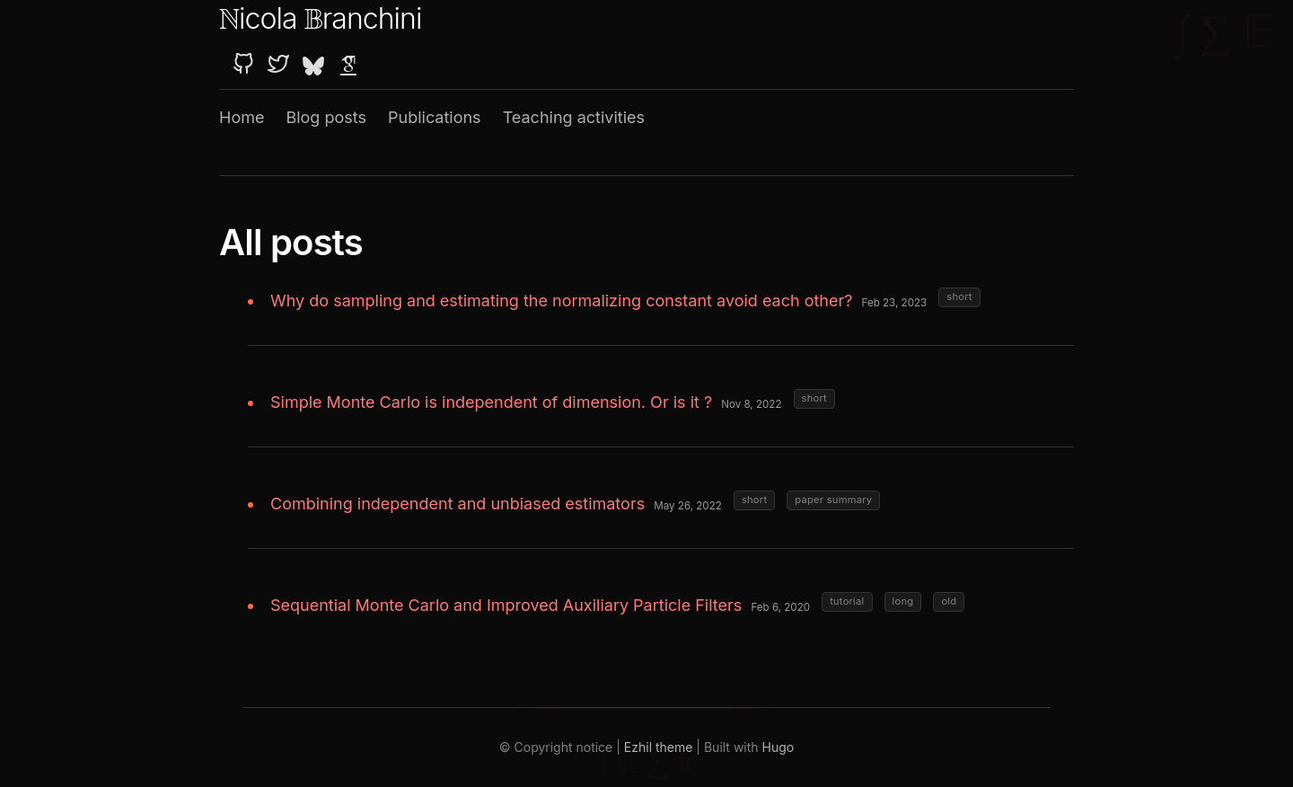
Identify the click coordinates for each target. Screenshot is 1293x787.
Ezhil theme (658, 747)
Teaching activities (574, 117)
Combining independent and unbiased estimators (457, 503)
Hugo (778, 747)
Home (241, 117)
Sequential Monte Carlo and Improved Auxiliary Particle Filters (506, 605)
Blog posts (326, 117)
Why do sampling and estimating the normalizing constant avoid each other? (561, 300)
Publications (434, 117)
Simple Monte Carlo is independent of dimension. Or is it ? (491, 402)
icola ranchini (320, 18)
